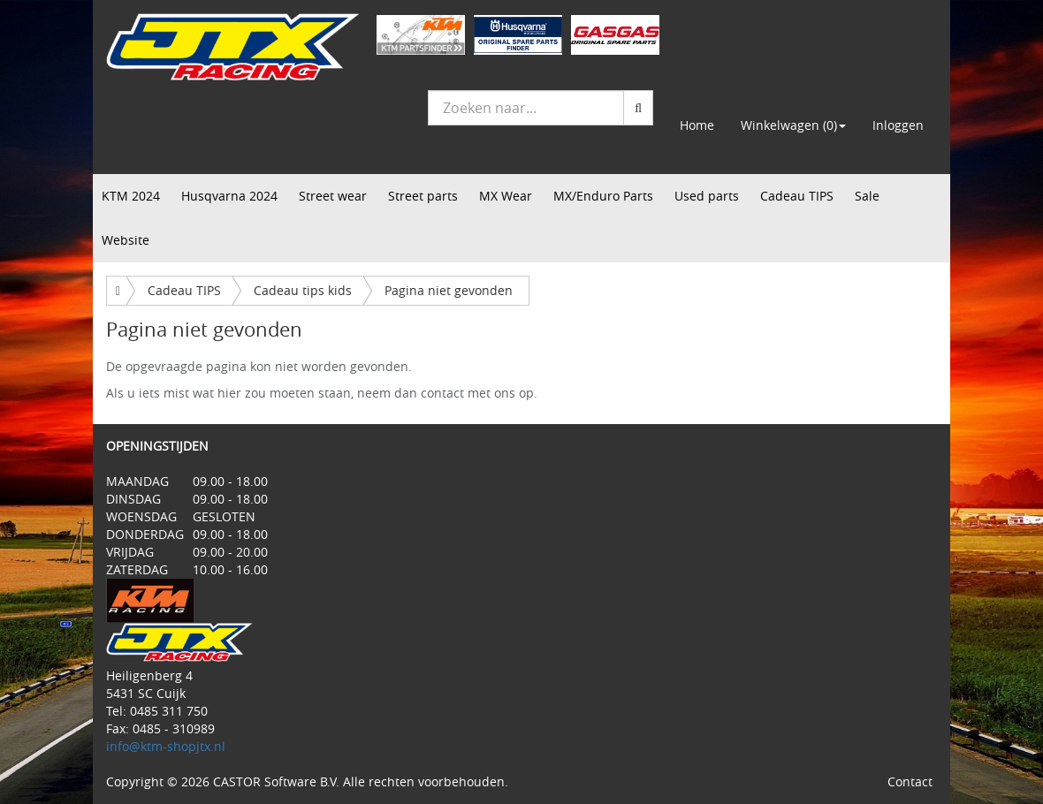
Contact (910, 781)
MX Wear (505, 195)
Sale (867, 195)
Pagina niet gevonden (448, 290)
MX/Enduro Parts (603, 195)
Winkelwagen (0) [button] (793, 125)
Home (697, 125)
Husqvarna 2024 (229, 195)
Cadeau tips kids (303, 290)
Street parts (423, 195)
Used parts (706, 195)
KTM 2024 (131, 195)
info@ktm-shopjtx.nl (165, 746)
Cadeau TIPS (797, 195)
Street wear (333, 195)
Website (125, 239)
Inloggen (898, 125)
